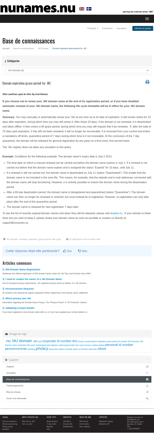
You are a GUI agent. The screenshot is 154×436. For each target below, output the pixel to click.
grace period (112, 341)
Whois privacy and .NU (16, 298)
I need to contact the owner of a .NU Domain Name (32, 279)
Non (82, 251)
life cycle (31, 345)
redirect (61, 349)
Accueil (6, 48)
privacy (42, 348)
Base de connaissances (23, 48)
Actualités (77, 373)
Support (77, 367)
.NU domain (21, 341)
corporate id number (56, 341)
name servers (85, 345)
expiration (101, 341)
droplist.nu (116, 213)
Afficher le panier (143, 28)
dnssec (81, 341)
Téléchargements (77, 386)
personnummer (16, 348)
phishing (31, 349)
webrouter (92, 349)
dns (74, 341)
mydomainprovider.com (68, 345)
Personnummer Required (18, 288)
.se (35, 341)
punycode (53, 349)
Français (92, 28)
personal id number (119, 345)
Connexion (107, 28)
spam (75, 349)
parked (102, 345)
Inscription (122, 28)
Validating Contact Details (18, 308)
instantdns (22, 345)
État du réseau (77, 392)
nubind (95, 345)
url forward (83, 349)
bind (39, 341)
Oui (67, 251)
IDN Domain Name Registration (21, 269)
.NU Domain (43, 48)
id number (122, 341)
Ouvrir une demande (77, 398)
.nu (7, 341)
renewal (68, 349)
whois (102, 348)
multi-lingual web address (47, 345)
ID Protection (133, 341)
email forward (91, 341)
